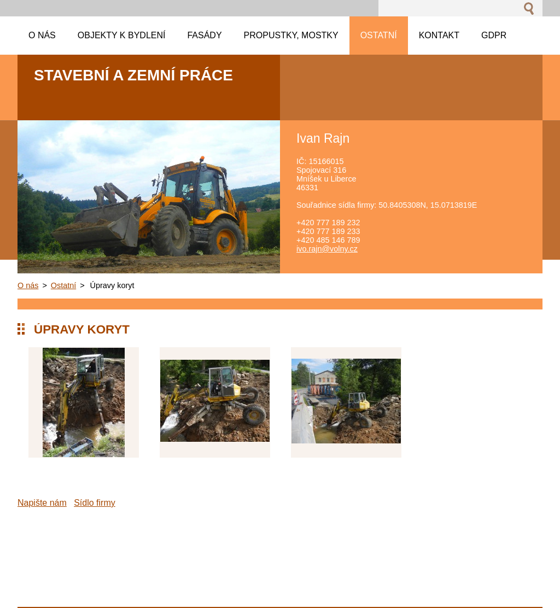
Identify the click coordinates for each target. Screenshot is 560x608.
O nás (28, 285)
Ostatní (63, 285)
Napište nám (42, 502)
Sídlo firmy (94, 502)
